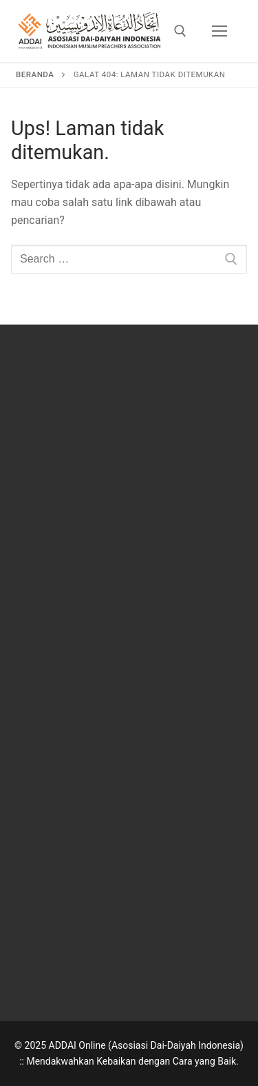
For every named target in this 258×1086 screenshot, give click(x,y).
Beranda (35, 74)
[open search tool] (180, 31)
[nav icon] (219, 31)
